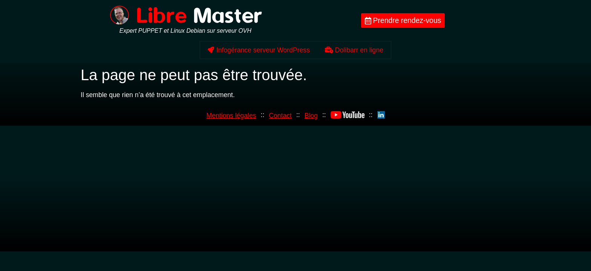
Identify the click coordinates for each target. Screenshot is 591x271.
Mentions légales (231, 115)
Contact (280, 115)
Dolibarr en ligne (354, 50)
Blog (311, 115)
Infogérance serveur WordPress (259, 50)
